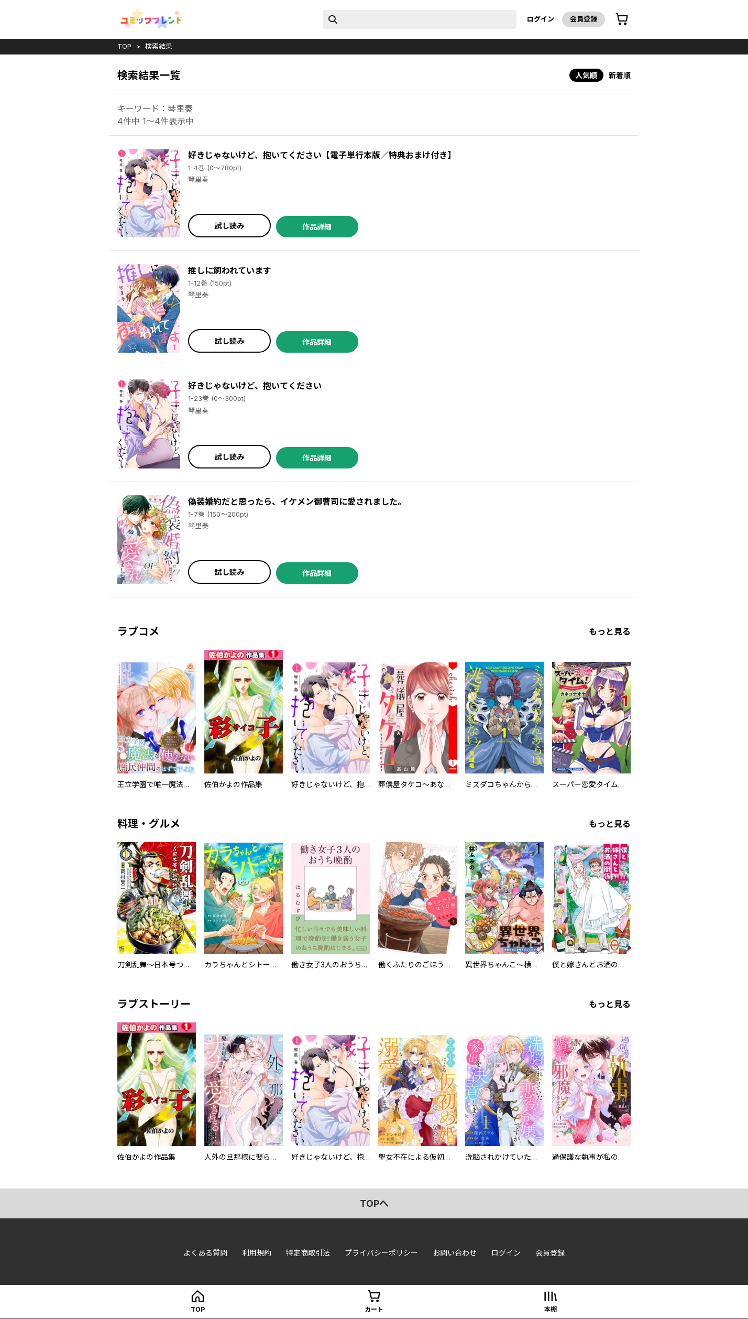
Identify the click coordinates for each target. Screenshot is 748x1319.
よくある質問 (205, 1252)
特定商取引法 (308, 1252)
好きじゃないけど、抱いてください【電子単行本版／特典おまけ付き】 (322, 155)
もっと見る (610, 631)
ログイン (540, 19)
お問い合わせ (455, 1252)
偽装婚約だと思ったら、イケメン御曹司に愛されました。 (297, 501)
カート (374, 1309)
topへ (374, 1203)
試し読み (229, 225)
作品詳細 (317, 226)
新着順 (620, 75)
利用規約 (256, 1252)
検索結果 (158, 46)
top (124, 46)
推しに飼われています (229, 270)
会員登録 (583, 19)
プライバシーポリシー (381, 1252)
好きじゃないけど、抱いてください (255, 385)
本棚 (550, 1309)
